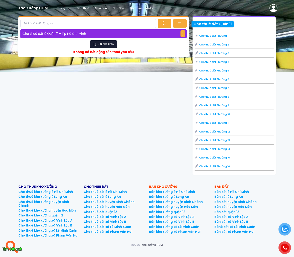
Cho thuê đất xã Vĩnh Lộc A (105, 217)
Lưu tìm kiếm (103, 44)
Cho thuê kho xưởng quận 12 (40, 215)
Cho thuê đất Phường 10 (212, 114)
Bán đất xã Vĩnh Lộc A (231, 217)
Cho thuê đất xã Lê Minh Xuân (107, 227)
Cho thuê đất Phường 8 (212, 97)
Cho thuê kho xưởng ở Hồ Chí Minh (45, 192)
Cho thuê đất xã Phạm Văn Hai (108, 232)
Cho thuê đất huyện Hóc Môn (107, 207)
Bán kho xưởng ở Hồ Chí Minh (172, 192)
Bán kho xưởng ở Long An (169, 197)
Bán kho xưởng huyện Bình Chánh (176, 202)
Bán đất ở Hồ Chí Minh (231, 192)
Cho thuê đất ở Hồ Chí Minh (105, 192)
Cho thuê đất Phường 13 (212, 140)
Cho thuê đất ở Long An (102, 197)
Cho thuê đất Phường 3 (212, 53)
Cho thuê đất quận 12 (100, 212)
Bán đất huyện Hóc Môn (233, 207)
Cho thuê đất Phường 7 (212, 88)
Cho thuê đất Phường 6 (212, 79)
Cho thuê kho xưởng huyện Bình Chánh (43, 204)
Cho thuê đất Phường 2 (212, 44)
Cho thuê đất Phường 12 (212, 132)
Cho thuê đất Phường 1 (211, 36)
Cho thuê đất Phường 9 (212, 105)
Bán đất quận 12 (226, 212)
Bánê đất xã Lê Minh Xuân (234, 227)
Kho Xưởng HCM (152, 245)
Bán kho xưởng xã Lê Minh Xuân (174, 227)
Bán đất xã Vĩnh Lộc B (231, 222)
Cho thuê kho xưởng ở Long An (42, 197)
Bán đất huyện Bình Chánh (235, 202)
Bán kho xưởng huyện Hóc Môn (173, 207)
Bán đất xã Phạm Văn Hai (234, 232)
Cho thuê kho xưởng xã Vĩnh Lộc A (45, 220)
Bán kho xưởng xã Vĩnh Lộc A (172, 217)
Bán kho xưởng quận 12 (167, 212)
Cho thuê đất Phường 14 (212, 149)
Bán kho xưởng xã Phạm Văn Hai (174, 232)
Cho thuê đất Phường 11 (212, 123)
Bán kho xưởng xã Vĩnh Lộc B (171, 222)
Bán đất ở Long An (228, 197)
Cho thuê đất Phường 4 (212, 62)
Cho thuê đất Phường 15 (212, 158)
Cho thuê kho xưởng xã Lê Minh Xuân (47, 230)
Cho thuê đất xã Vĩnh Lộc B (105, 222)
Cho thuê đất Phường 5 (212, 70)
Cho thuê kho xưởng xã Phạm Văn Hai (48, 235)
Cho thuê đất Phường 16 (212, 166)
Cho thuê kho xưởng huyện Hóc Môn (47, 210)
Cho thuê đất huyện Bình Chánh (109, 202)
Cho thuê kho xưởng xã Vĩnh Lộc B (45, 225)
